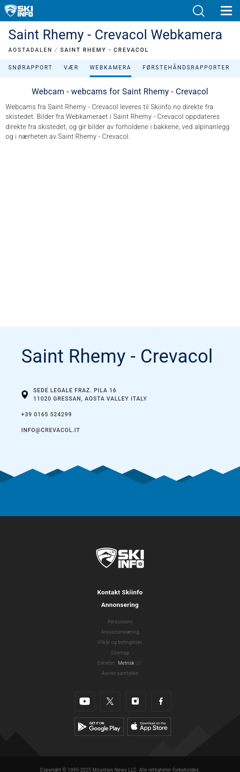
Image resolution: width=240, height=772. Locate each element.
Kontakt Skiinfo (120, 592)
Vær (71, 67)
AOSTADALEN (30, 50)
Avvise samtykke (120, 673)
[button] (198, 10)
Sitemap (120, 652)
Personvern (120, 621)
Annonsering (120, 604)
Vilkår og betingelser (120, 642)
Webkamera (110, 67)
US (138, 663)
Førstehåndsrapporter (186, 67)
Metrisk (126, 663)
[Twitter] (110, 701)
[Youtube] (85, 701)
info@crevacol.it (50, 430)
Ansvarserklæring (120, 632)
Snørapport (30, 67)
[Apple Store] (149, 726)
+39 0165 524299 (46, 414)
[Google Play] (99, 726)
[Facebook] (161, 701)
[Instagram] (136, 701)
